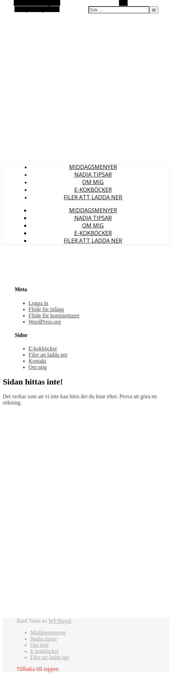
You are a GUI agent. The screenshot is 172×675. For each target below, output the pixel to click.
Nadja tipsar (93, 174)
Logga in (38, 303)
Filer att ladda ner (93, 197)
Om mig (93, 182)
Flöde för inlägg (46, 309)
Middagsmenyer (93, 167)
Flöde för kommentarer (54, 315)
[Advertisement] (37, 514)
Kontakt (37, 361)
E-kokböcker (93, 189)
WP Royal (60, 621)
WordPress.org (45, 322)
